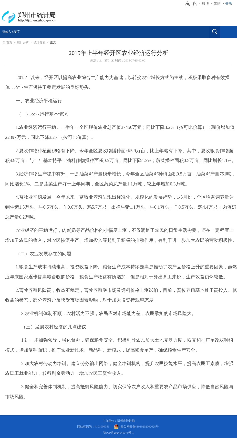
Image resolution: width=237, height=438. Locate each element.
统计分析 (23, 42)
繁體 (217, 3)
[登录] (230, 3)
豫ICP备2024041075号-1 (118, 432)
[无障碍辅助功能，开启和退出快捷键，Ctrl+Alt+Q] (191, 4)
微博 (205, 3)
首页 (9, 42)
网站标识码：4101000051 (93, 426)
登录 (228, 3)
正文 (53, 42)
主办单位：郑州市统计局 (119, 420)
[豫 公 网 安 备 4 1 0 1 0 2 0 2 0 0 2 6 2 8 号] (136, 427)
